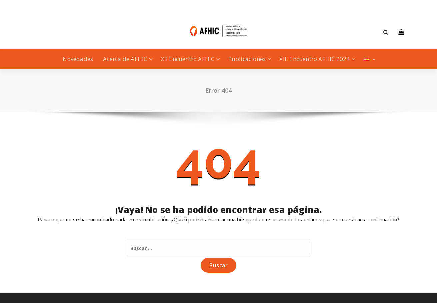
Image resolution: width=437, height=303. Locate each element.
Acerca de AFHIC (125, 59)
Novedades (78, 59)
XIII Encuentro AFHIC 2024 (314, 59)
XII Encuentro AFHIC (188, 59)
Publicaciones (247, 59)
